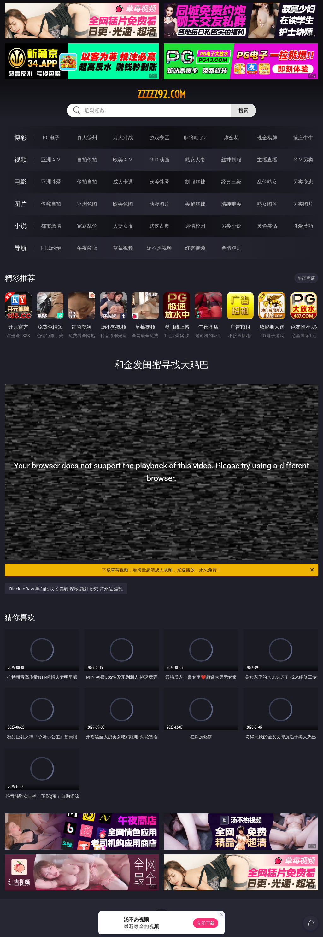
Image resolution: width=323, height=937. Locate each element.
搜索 (243, 110)
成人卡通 (123, 181)
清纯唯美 (231, 203)
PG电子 (51, 137)
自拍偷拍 (87, 159)
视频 (20, 159)
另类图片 (303, 203)
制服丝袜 (195, 181)
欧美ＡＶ (123, 159)
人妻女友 (123, 225)
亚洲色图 (87, 203)
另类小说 (231, 225)
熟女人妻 (195, 159)
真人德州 (87, 137)
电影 (20, 181)
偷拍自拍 (87, 181)
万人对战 (123, 137)
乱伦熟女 (267, 181)
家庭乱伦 (87, 225)
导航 (20, 247)
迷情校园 (195, 225)
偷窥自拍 (51, 203)
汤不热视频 (159, 247)
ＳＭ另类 (303, 159)
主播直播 (267, 159)
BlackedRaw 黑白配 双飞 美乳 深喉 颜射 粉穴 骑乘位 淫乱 (66, 589)
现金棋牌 (267, 137)
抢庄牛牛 (303, 137)
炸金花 (231, 137)
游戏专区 (159, 137)
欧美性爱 (159, 181)
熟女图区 (267, 203)
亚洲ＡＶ (51, 159)
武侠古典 (159, 225)
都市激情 (51, 225)
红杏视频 (195, 247)
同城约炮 (51, 247)
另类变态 (303, 181)
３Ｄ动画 (159, 159)
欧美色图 (123, 203)
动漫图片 (159, 203)
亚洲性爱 (51, 181)
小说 (20, 225)
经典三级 (231, 181)
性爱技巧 (303, 225)
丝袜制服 (231, 159)
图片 (20, 203)
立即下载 (205, 923)
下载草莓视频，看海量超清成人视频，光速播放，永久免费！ (208, 570)
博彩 (20, 137)
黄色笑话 (267, 225)
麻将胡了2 (195, 137)
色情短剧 (231, 247)
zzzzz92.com (161, 94)
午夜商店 (87, 247)
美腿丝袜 (195, 203)
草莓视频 (123, 247)
